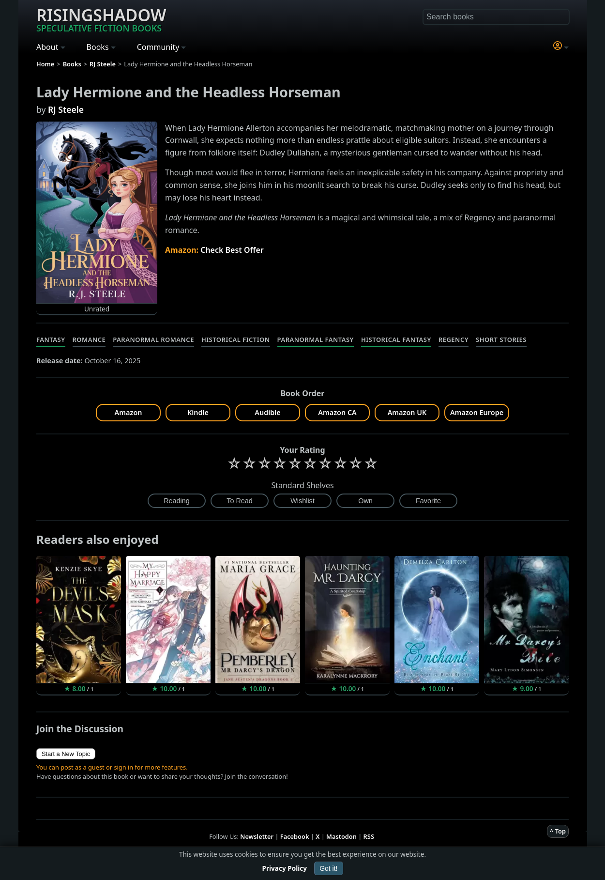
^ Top (558, 831)
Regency (454, 339)
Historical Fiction (235, 339)
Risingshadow (101, 19)
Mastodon (341, 836)
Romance (89, 339)
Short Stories (501, 339)
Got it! (328, 868)
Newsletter (256, 836)
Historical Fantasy (396, 339)
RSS (368, 836)
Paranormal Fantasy (315, 339)
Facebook (294, 836)
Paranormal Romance (153, 339)
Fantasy (50, 339)
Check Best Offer (232, 250)
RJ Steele (66, 109)
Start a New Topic (66, 753)
